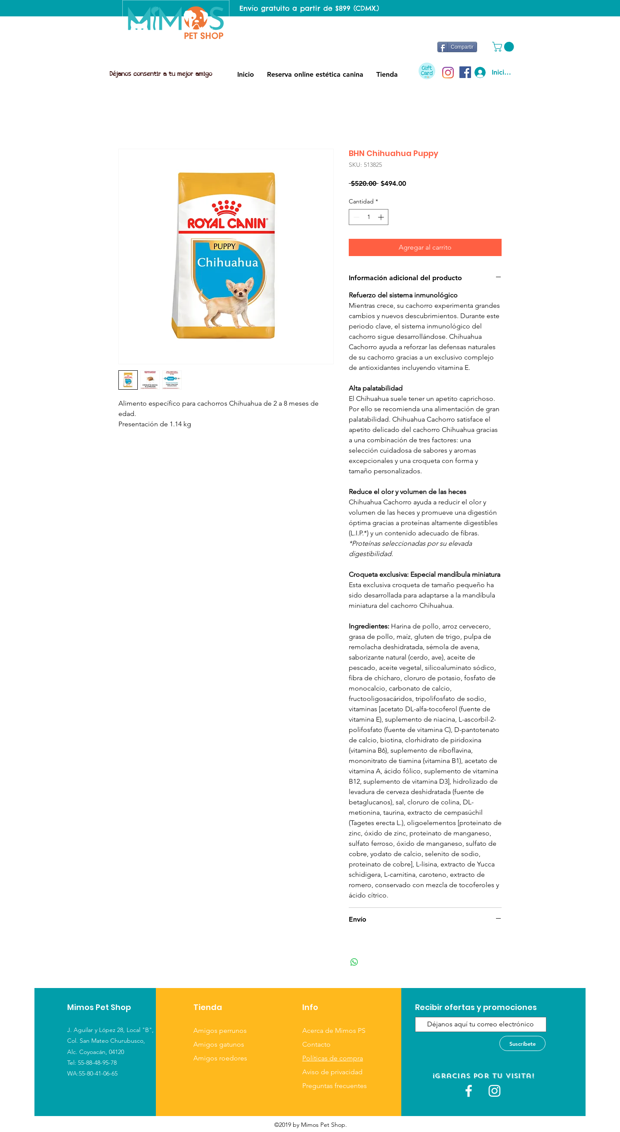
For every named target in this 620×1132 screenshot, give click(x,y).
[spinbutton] (368, 217)
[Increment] (381, 217)
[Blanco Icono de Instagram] (494, 1091)
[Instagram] (448, 72)
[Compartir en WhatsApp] (354, 962)
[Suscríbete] (522, 1043)
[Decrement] (355, 217)
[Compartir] (457, 47)
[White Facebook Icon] (469, 1091)
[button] (504, 47)
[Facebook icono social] (465, 72)
